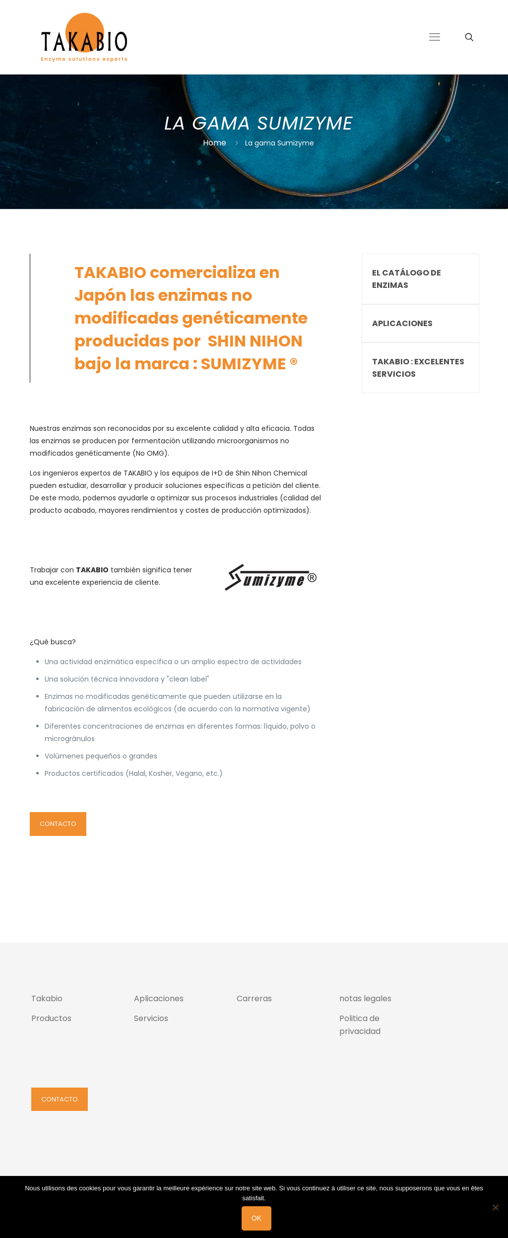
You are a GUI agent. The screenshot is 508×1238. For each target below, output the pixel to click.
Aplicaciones (159, 998)
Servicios (151, 1018)
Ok (256, 1218)
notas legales (365, 998)
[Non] (496, 1207)
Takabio (47, 998)
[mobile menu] (434, 37)
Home (214, 142)
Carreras (254, 998)
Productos (51, 1018)
